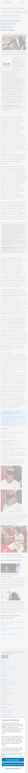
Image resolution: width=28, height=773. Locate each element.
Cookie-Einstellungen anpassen (12, 768)
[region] (13, 745)
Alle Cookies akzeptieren (13, 760)
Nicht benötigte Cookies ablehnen (13, 764)
